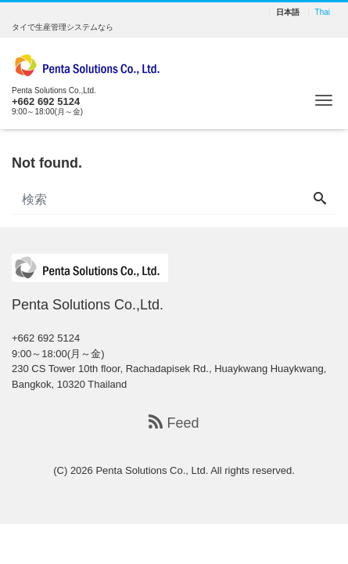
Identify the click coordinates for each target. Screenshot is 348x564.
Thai (322, 12)
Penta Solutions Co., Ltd (150, 470)
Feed (174, 422)
